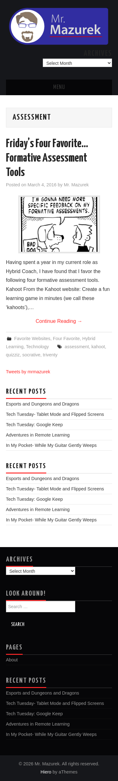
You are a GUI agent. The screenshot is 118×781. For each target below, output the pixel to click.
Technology (37, 346)
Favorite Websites (32, 338)
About (12, 659)
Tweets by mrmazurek (28, 371)
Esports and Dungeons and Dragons (42, 403)
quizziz (13, 354)
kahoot (98, 346)
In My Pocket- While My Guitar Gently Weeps (51, 445)
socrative (31, 354)
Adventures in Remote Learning (38, 434)
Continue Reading (59, 321)
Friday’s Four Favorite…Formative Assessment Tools (47, 158)
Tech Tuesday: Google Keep (34, 424)
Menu (59, 87)
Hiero (46, 771)
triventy (50, 354)
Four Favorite (66, 338)
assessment (77, 346)
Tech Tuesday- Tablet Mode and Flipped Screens (55, 414)
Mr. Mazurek (76, 184)
